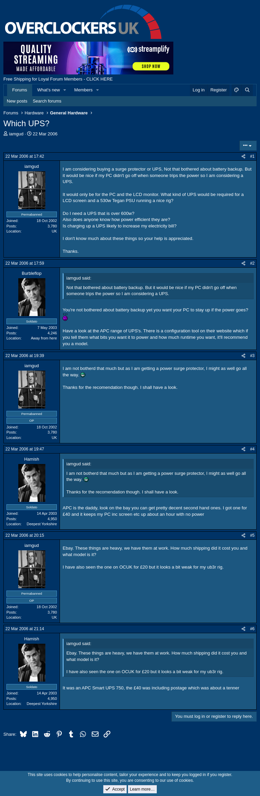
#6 (252, 628)
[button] (65, 90)
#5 (252, 535)
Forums (19, 89)
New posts (17, 101)
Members (83, 89)
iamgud (16, 133)
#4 (252, 449)
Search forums (47, 101)
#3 (252, 355)
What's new (48, 89)
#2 (252, 263)
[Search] (247, 90)
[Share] (243, 156)
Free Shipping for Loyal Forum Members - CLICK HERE (58, 79)
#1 (252, 156)
